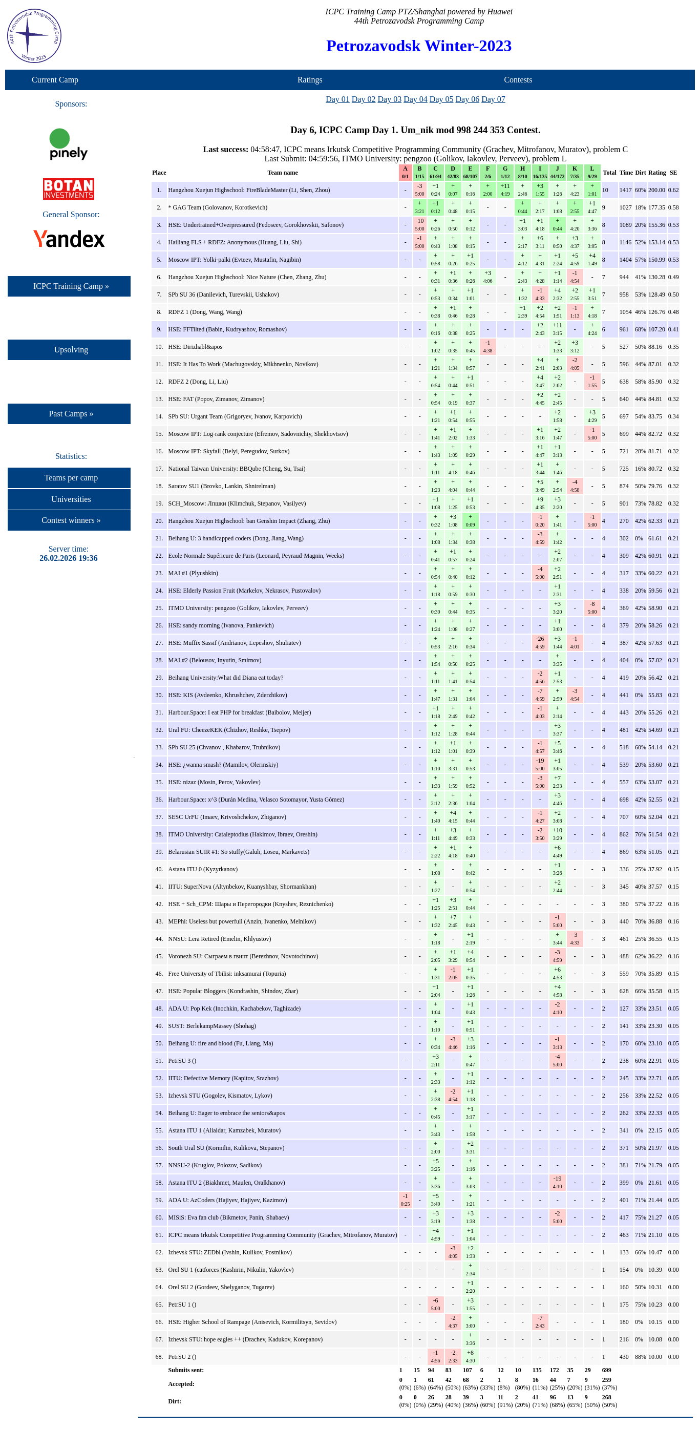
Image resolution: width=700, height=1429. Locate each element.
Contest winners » (71, 520)
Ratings (310, 79)
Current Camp (55, 79)
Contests (518, 79)
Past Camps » (71, 413)
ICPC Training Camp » (71, 286)
